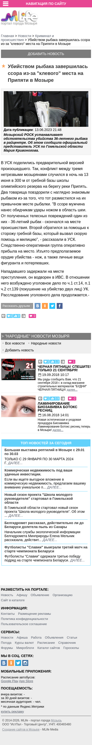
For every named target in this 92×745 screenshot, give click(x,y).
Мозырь (56, 720)
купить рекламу (12, 711)
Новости (7, 637)
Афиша (22, 637)
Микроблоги (25, 648)
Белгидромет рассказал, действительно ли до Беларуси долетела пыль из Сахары (44, 525)
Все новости (15, 343)
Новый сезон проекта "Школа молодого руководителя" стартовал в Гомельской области (38, 498)
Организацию (62, 595)
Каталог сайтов (48, 648)
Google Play (9, 681)
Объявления (54, 637)
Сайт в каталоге (13, 600)
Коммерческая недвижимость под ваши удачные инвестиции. (38, 472)
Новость (7, 595)
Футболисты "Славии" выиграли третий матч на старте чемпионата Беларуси (45, 549)
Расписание (46, 643)
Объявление (40, 595)
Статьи (72, 637)
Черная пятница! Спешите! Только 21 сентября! (64, 368)
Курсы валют (24, 643)
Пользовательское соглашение (24, 624)
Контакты (8, 614)
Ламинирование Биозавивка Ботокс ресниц (57, 406)
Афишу (21, 595)
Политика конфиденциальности (24, 619)
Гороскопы (71, 648)
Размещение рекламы (34, 614)
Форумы (7, 648)
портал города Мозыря (19, 21)
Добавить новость (46, 54)
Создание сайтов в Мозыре (20, 729)
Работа (36, 637)
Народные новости (46, 343)
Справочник (67, 643)
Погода (6, 643)
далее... (72, 389)
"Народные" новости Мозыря (37, 336)
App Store (26, 681)
